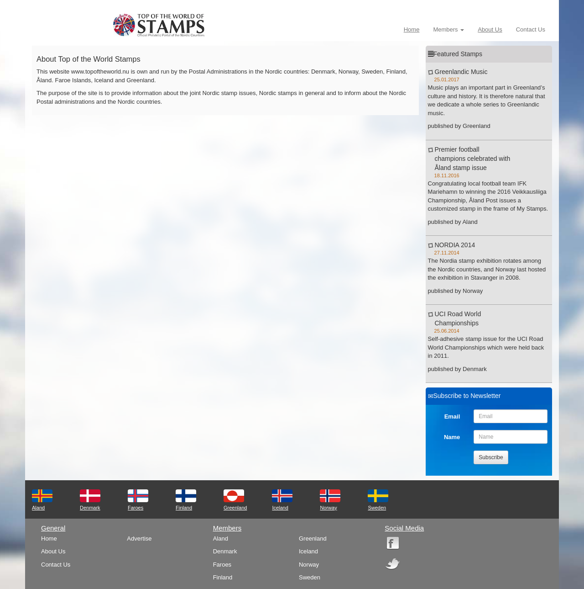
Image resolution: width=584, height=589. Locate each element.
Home (412, 29)
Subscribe (491, 457)
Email (452, 416)
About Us (490, 29)
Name (452, 437)
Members (448, 29)
